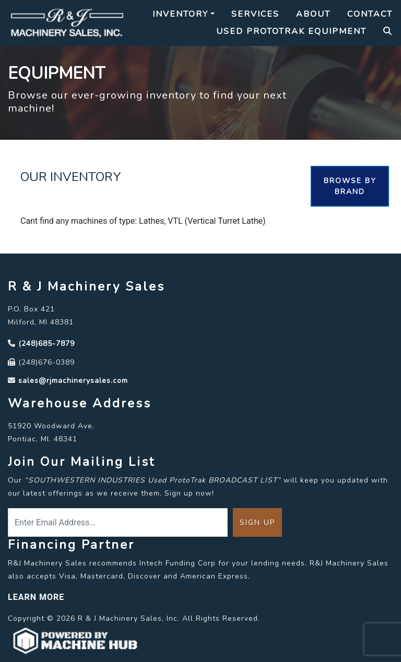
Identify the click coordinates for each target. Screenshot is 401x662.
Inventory (180, 14)
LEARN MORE (36, 597)
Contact (370, 14)
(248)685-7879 (46, 343)
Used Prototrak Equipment (291, 31)
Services (255, 14)
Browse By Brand (350, 186)
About (313, 14)
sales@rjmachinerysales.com (73, 381)
